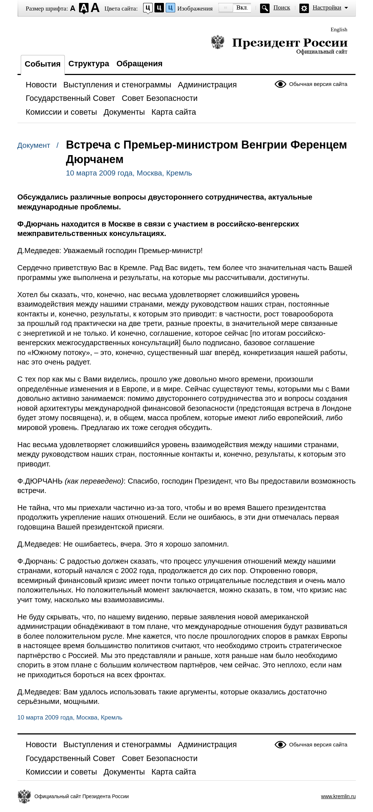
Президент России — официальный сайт (279, 44)
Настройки (327, 7)
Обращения (140, 63)
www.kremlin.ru (338, 796)
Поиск (282, 7)
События (43, 63)
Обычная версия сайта (318, 84)
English (339, 29)
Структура (88, 63)
